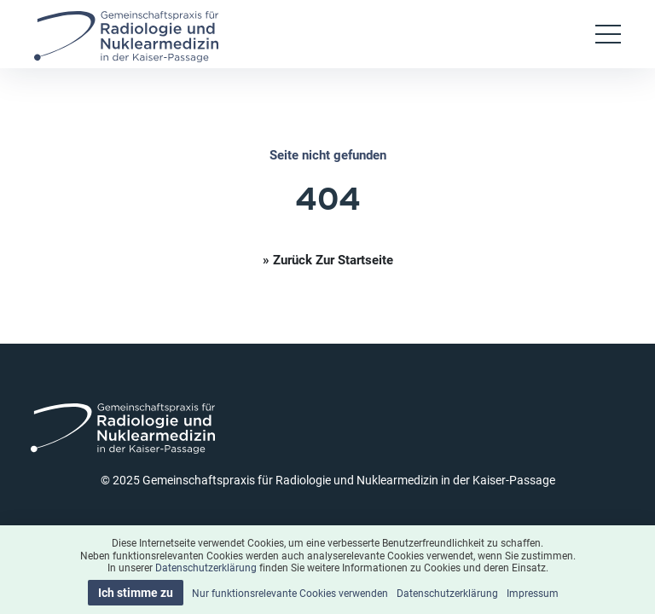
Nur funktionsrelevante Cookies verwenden (290, 593)
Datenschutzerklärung (206, 567)
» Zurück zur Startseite (328, 259)
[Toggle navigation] (608, 34)
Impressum (533, 593)
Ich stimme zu (135, 592)
